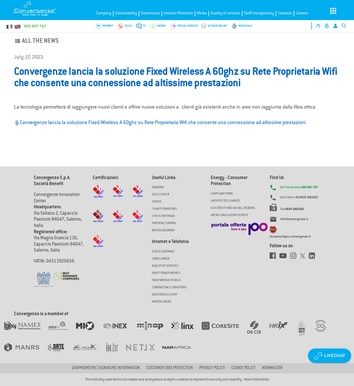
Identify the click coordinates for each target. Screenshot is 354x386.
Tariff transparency (259, 13)
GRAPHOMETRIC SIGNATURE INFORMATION (106, 368)
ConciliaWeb (160, 258)
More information (256, 379)
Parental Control (164, 223)
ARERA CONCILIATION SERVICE (229, 215)
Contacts (285, 13)
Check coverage (163, 251)
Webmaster (272, 368)
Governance (150, 13)
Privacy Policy (212, 368)
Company (103, 13)
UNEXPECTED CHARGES (225, 201)
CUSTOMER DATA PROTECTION (169, 368)
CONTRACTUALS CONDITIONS (169, 287)
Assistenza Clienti (164, 294)
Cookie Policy (243, 368)
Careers (302, 13)
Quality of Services (165, 266)
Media (202, 13)
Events (157, 201)
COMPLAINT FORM (222, 193)
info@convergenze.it (294, 219)
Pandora (158, 187)
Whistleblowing (163, 230)
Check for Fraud (163, 216)
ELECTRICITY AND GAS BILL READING (233, 208)
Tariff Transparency (166, 273)
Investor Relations (178, 13)
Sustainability (126, 13)
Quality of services (225, 13)
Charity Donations (164, 209)
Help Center (160, 194)
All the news (36, 41)
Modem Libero (161, 301)
